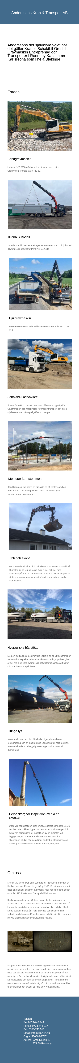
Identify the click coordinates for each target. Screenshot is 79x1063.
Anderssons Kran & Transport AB (39, 13)
